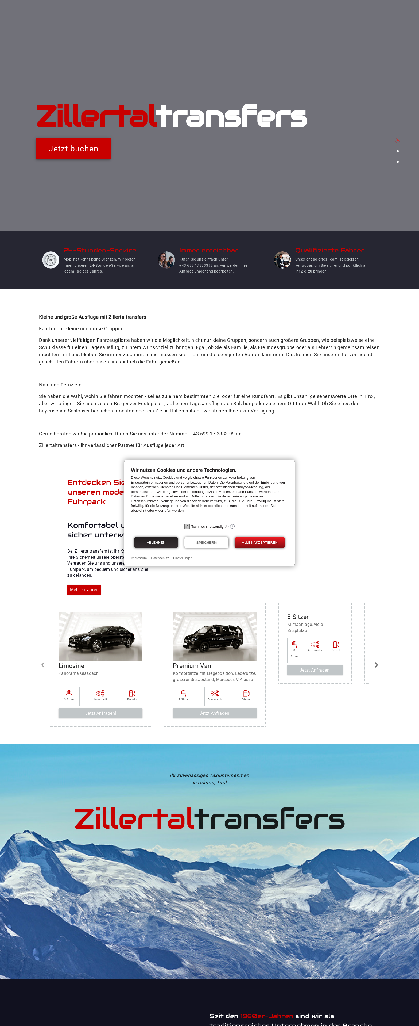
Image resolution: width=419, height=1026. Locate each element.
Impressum (139, 558)
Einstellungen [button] (182, 558)
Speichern (206, 543)
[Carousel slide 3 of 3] (398, 162)
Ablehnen (156, 543)
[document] (209, 494)
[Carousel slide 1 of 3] (398, 140)
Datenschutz (160, 558)
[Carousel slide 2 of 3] (398, 151)
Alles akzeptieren (260, 543)
